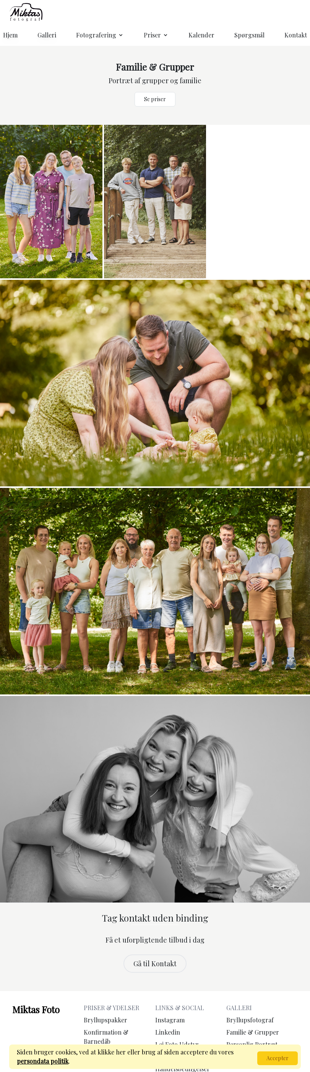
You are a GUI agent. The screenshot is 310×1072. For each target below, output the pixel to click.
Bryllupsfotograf (250, 1020)
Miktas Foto (36, 1009)
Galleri (46, 35)
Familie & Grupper (252, 1032)
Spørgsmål (249, 35)
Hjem (10, 35)
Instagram (170, 1020)
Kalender (201, 35)
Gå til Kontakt (155, 963)
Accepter (277, 1058)
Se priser (155, 99)
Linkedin (167, 1032)
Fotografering (100, 35)
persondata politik (42, 1061)
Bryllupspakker (105, 1020)
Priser (156, 35)
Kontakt (295, 35)
